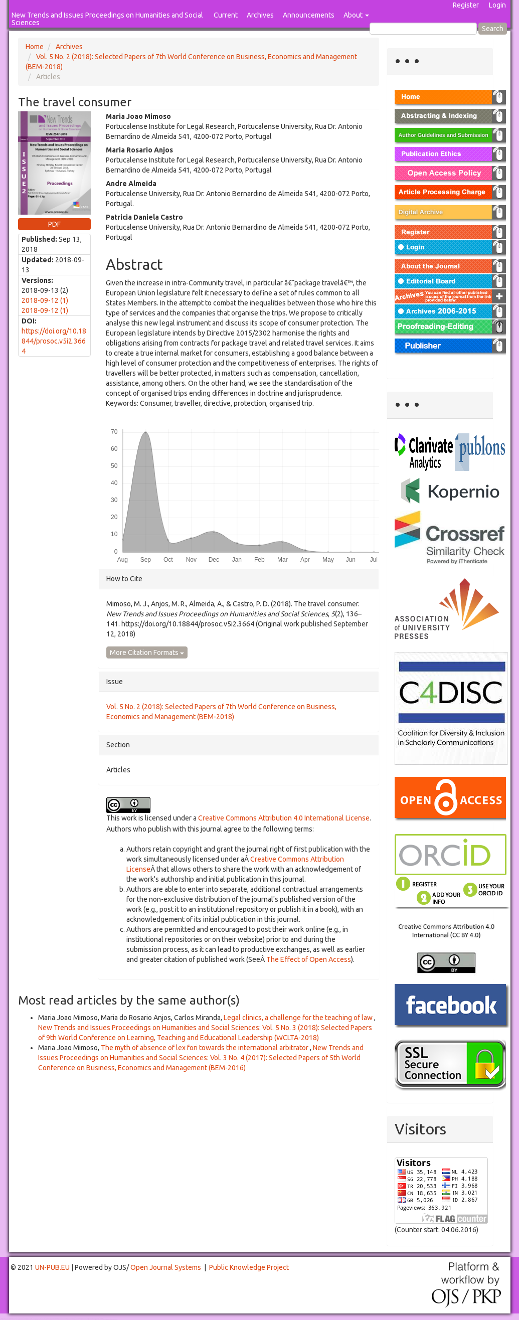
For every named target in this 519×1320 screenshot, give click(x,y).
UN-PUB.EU (52, 1267)
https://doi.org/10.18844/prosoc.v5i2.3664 (54, 341)
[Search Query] (423, 29)
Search (492, 29)
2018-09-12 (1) (45, 300)
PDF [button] (54, 224)
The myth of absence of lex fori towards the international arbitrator (205, 1048)
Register (466, 5)
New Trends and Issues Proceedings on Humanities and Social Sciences (107, 19)
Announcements (308, 15)
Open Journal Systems (165, 1267)
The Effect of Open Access (308, 959)
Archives (260, 15)
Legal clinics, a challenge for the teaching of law (299, 1018)
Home (35, 47)
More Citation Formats (147, 652)
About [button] (356, 15)
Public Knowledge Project (249, 1267)
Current (226, 15)
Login (497, 5)
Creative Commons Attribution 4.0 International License (284, 818)
